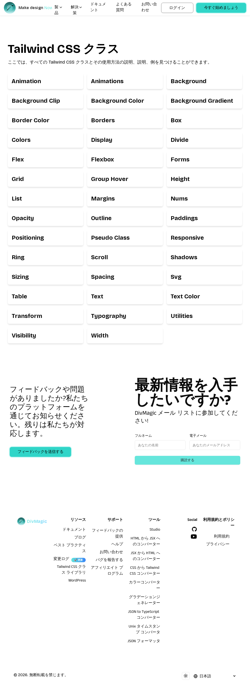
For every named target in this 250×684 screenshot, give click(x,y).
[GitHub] (194, 529)
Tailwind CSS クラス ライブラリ (71, 570)
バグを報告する (109, 560)
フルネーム (143, 436)
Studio (155, 530)
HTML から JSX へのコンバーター (145, 542)
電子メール (198, 436)
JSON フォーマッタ (143, 642)
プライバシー (217, 545)
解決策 (77, 11)
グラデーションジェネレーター (144, 600)
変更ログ (61, 559)
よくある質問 (124, 8)
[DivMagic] (28, 8)
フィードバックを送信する (40, 452)
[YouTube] (193, 536)
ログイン (177, 7)
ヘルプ (117, 545)
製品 (58, 11)
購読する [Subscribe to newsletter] (187, 460)
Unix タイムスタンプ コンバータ (144, 630)
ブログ (80, 538)
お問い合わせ (149, 8)
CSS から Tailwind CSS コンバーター (145, 571)
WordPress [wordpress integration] (77, 581)
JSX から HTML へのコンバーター (145, 556)
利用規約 (221, 537)
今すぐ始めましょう (221, 8)
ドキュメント (98, 8)
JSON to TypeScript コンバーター (144, 615)
